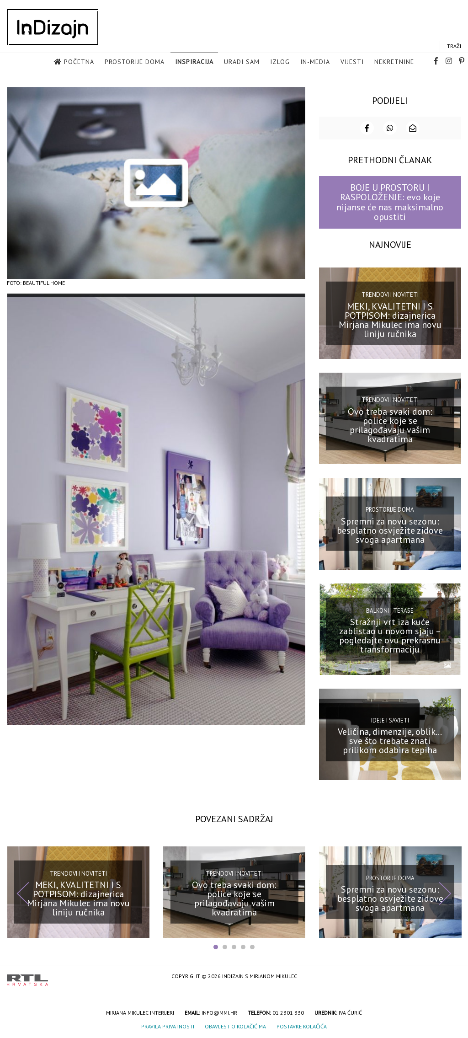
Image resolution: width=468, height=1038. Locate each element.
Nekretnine (394, 62)
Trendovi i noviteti (390, 294)
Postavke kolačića (302, 1025)
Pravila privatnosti (167, 1025)
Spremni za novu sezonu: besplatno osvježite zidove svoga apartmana (390, 530)
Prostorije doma (135, 62)
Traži (454, 46)
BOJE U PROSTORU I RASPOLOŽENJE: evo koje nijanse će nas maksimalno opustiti (389, 201)
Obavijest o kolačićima (235, 1025)
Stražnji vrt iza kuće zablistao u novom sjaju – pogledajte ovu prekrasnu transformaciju (390, 635)
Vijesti (352, 62)
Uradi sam (242, 62)
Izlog (280, 62)
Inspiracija (194, 62)
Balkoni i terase (390, 610)
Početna (79, 62)
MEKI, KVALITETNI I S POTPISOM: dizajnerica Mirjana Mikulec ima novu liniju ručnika (390, 319)
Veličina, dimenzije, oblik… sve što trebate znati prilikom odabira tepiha (390, 740)
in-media (315, 62)
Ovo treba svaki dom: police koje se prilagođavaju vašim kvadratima (390, 424)
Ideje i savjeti (390, 720)
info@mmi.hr (219, 1012)
